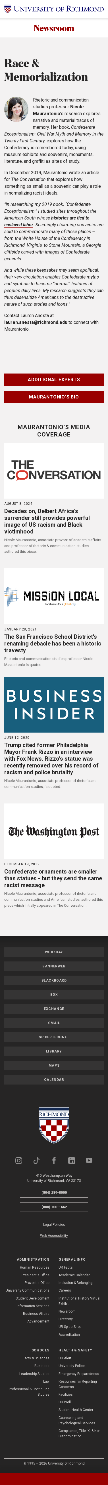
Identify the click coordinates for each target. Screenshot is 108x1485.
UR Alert (65, 1359)
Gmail (54, 1024)
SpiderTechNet (54, 1038)
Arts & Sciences (36, 1359)
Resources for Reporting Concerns (78, 1384)
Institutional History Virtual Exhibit (79, 1301)
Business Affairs (36, 1314)
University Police (72, 1366)
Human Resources (34, 1268)
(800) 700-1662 (54, 1207)
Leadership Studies (34, 1374)
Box (54, 995)
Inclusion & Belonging (76, 1283)
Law (46, 1382)
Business (41, 1366)
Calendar (54, 1080)
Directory (66, 1320)
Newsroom (54, 27)
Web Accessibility (54, 1236)
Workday (54, 953)
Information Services (33, 1307)
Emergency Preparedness (79, 1374)
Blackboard (54, 981)
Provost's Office (37, 1283)
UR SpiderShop (70, 1327)
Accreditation (69, 1335)
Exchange (54, 1009)
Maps (54, 1066)
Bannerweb (53, 967)
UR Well (65, 1403)
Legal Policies (54, 1225)
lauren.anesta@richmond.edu (35, 323)
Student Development (32, 1299)
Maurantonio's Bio (54, 397)
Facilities (66, 1395)
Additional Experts (54, 380)
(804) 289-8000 (54, 1193)
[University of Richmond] (54, 9)
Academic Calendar (74, 1276)
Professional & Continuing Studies (29, 1392)
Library (54, 1052)
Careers (65, 1291)
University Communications (27, 1291)
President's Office (35, 1276)
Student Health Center (76, 1411)
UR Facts (66, 1268)
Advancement (38, 1322)
